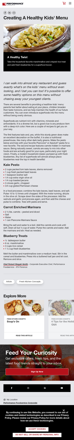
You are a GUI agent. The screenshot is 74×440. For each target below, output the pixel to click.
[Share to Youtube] (62, 388)
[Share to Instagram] (28, 388)
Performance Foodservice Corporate (20, 403)
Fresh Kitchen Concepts (29, 282)
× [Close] (63, 410)
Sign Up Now (37, 372)
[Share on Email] (14, 12)
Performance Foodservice (13, 4)
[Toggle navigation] (70, 4)
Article (9, 282)
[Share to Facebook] (11, 388)
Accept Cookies (37, 429)
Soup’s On (13, 322)
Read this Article (24, 336)
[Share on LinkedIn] (9, 12)
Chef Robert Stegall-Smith (15, 264)
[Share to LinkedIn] (44, 388)
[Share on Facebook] (5, 12)
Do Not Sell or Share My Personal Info (37, 435)
